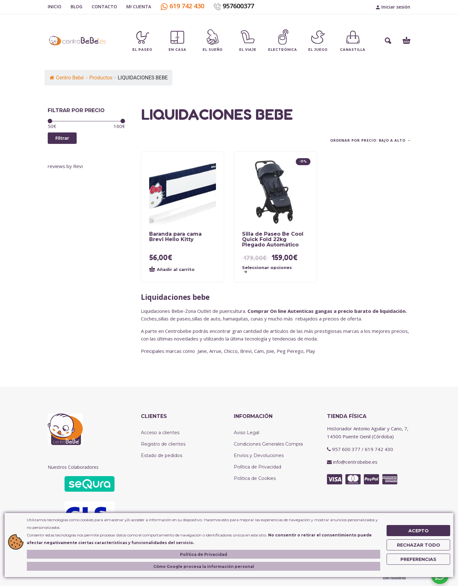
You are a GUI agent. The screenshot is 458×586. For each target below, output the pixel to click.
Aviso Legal (246, 432)
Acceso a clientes (160, 432)
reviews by (65, 166)
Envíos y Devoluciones (259, 455)
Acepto (418, 531)
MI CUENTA (138, 6)
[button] (388, 40)
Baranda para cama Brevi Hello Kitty (175, 236)
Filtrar (62, 138)
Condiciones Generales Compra (268, 444)
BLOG (76, 6)
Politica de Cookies (255, 478)
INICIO (54, 6)
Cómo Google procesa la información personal (203, 566)
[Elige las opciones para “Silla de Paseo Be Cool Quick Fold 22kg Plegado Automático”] (269, 270)
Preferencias (418, 559)
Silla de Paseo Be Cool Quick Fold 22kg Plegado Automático (272, 239)
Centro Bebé (67, 78)
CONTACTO (104, 6)
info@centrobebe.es (355, 462)
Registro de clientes (163, 444)
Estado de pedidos (161, 455)
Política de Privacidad (257, 467)
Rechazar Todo (418, 545)
